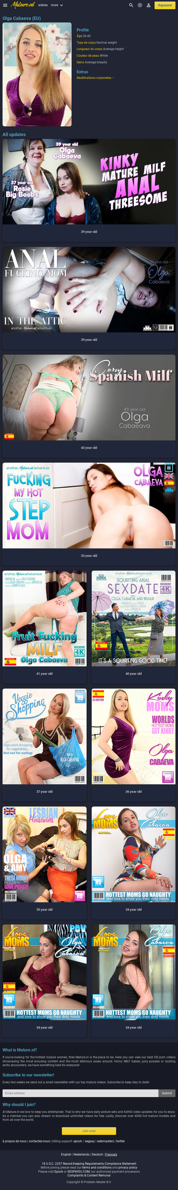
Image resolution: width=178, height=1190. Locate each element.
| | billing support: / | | (64, 1141)
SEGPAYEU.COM (78, 1171)
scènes (43, 5)
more (57, 5)
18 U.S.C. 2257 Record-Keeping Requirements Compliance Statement (89, 1163)
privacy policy (127, 1167)
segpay (90, 1141)
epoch (78, 1141)
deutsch (97, 1154)
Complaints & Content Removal (89, 1175)
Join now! (89, 1131)
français (111, 1154)
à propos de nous (14, 1141)
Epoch (58, 1171)
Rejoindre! (165, 5)
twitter (120, 1141)
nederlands (81, 1154)
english (66, 1154)
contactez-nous (39, 1141)
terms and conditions (97, 1167)
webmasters (105, 1141)
